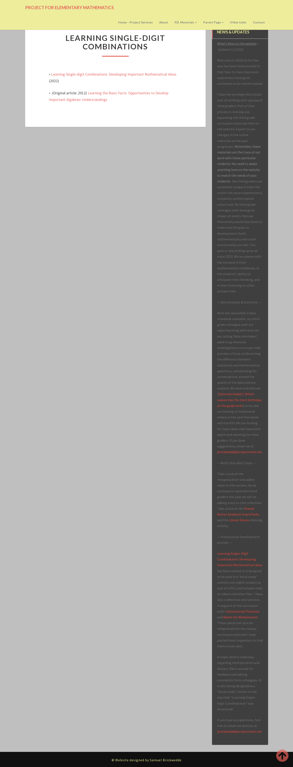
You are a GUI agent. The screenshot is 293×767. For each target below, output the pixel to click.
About (163, 22)
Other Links (238, 22)
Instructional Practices (243, 611)
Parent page (213, 22)
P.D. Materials (186, 22)
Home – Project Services (135, 22)
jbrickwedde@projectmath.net (239, 452)
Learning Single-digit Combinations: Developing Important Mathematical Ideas (113, 74)
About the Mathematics (240, 617)
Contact (259, 22)
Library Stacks (239, 520)
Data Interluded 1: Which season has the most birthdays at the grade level (239, 400)
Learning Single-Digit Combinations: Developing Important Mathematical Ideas (240, 559)
